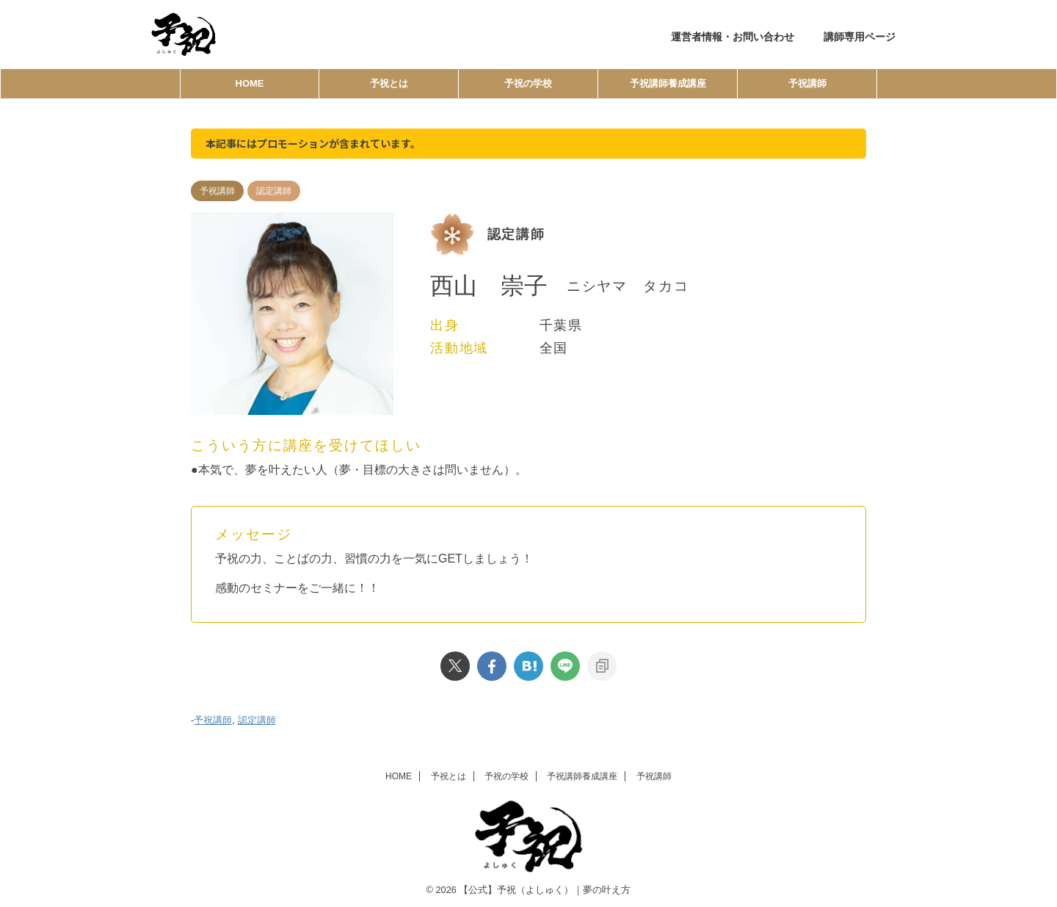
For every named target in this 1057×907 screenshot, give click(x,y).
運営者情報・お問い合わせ (732, 37)
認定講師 (257, 718)
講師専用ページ (860, 37)
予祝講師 (807, 83)
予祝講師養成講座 (668, 83)
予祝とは (389, 83)
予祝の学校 (528, 83)
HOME (250, 83)
